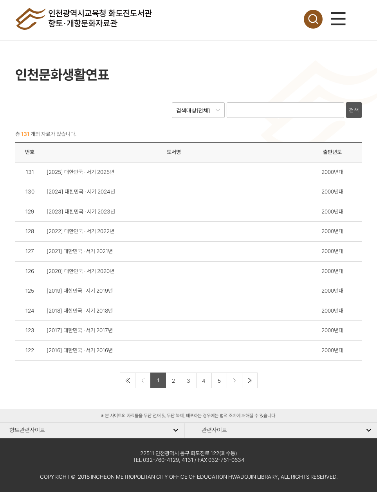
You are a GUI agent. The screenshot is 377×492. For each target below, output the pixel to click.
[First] (127, 380)
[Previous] (142, 380)
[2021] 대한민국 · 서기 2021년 (80, 251)
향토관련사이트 (27, 430)
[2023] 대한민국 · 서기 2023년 (81, 211)
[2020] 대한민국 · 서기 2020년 (80, 271)
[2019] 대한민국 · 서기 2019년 (80, 291)
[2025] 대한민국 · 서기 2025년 (80, 172)
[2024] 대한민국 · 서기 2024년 (81, 191)
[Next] (234, 380)
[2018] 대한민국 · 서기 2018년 (80, 311)
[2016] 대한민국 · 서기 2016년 (80, 350)
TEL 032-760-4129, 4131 (163, 460)
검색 (354, 110)
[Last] (249, 380)
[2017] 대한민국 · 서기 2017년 (80, 330)
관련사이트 (214, 430)
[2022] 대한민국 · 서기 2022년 (80, 231)
